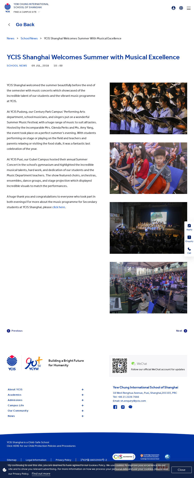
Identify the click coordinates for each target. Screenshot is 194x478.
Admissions (46, 400)
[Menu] (188, 8)
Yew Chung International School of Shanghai (31, 6)
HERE (16, 446)
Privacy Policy (63, 460)
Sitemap (11, 460)
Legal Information (36, 460)
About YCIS (46, 389)
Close (181, 470)
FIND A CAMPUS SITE (25, 12)
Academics (46, 394)
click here (58, 207)
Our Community (46, 410)
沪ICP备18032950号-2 (94, 460)
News (46, 416)
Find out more (41, 473)
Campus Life (46, 405)
